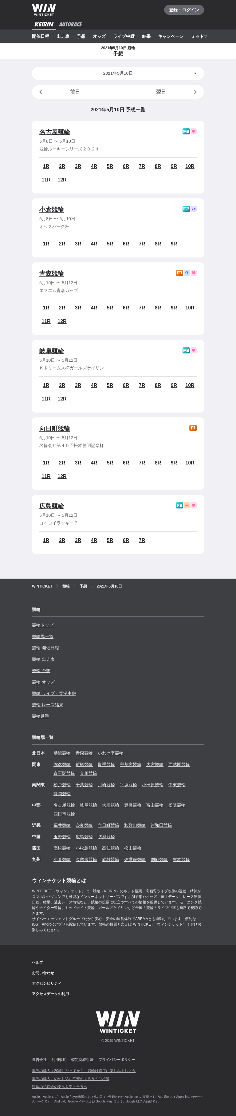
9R (174, 166)
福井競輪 (62, 825)
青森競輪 (51, 273)
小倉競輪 (51, 209)
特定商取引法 (82, 1060)
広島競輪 (51, 506)
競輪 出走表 (43, 659)
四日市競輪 (64, 813)
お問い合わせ (43, 973)
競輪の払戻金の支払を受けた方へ (59, 1087)
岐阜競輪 (51, 351)
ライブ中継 (124, 36)
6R (126, 166)
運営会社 (39, 1060)
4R (94, 166)
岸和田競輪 (161, 825)
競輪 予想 (41, 670)
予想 (81, 36)
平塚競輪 (128, 784)
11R (45, 179)
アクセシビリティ (46, 983)
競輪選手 (40, 716)
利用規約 (59, 1060)
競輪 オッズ (43, 682)
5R (110, 166)
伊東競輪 (177, 784)
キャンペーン (171, 36)
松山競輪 (132, 848)
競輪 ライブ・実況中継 (54, 693)
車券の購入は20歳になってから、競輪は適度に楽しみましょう (84, 1071)
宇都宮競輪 (130, 764)
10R (189, 166)
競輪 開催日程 (45, 647)
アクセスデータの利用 (50, 994)
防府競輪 (106, 836)
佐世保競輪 (135, 859)
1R (46, 166)
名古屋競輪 (54, 132)
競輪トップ (42, 625)
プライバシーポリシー (116, 1060)
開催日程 (40, 36)
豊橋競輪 (132, 805)
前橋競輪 (84, 764)
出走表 (63, 36)
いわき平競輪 (111, 753)
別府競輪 (159, 859)
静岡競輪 (62, 793)
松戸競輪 (62, 784)
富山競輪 (154, 805)
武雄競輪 (110, 859)
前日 (58, 92)
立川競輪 (88, 773)
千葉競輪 (84, 784)
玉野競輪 (62, 836)
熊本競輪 (181, 859)
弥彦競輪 (62, 764)
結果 (146, 36)
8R (158, 166)
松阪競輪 (177, 805)
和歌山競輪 (135, 825)
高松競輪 (62, 848)
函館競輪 (62, 753)
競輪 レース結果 (47, 704)
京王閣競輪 (64, 773)
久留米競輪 (86, 859)
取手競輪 (106, 764)
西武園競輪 (179, 764)
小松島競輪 (86, 848)
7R (142, 166)
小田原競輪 (152, 784)
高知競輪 (110, 848)
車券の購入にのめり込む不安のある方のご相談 (70, 1079)
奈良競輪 (84, 825)
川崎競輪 (106, 784)
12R (61, 179)
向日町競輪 (54, 428)
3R (78, 166)
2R (62, 166)
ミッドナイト (204, 36)
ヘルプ (37, 962)
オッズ (99, 36)
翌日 (177, 92)
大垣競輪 (110, 805)
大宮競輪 (154, 764)
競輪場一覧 (42, 636)
